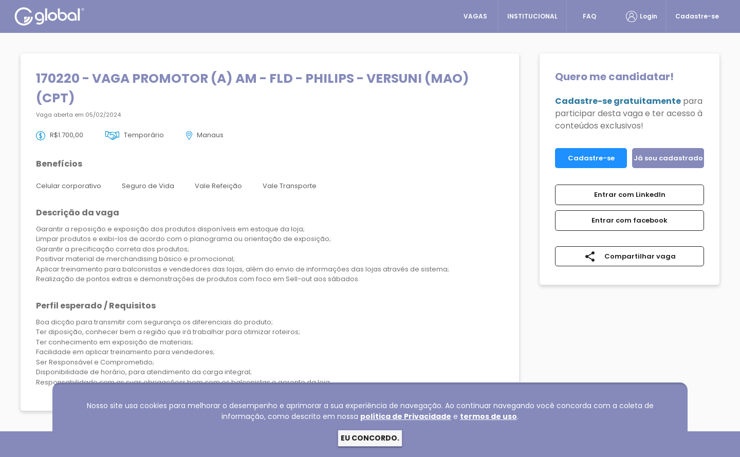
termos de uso (488, 416)
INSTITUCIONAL (532, 16)
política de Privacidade (405, 416)
